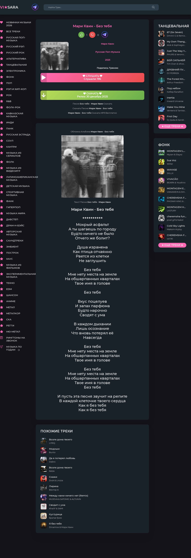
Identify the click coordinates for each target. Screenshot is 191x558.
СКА (8, 319)
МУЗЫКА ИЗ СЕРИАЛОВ (13, 154)
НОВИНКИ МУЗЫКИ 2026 (18, 24)
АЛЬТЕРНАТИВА (16, 58)
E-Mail (187, 548)
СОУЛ (9, 140)
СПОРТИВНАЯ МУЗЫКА (15, 194)
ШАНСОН (12, 295)
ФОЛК (10, 161)
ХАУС (9, 258)
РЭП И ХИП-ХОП (16, 89)
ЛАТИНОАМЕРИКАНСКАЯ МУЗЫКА (18, 178)
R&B (8, 101)
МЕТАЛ (10, 307)
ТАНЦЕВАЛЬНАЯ (16, 64)
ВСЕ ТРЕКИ (13, 31)
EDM (9, 289)
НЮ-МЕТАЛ (13, 331)
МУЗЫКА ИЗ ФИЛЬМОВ (13, 266)
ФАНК (10, 201)
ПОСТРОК (12, 252)
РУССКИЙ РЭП (15, 46)
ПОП (9, 83)
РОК (9, 95)
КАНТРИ (11, 146)
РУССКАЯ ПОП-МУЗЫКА (15, 39)
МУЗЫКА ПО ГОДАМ (14, 348)
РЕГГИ (10, 325)
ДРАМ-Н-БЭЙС (15, 225)
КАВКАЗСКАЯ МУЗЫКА (14, 115)
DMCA (3, 548)
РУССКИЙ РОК (15, 52)
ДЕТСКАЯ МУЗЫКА (18, 186)
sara (9, 7)
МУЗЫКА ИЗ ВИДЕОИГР (13, 169)
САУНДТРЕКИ (14, 240)
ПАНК (9, 128)
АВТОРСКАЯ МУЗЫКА (14, 233)
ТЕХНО (10, 282)
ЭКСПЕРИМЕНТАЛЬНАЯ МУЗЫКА (18, 275)
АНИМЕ (10, 301)
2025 (107, 59)
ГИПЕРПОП (13, 207)
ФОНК (10, 76)
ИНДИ (10, 122)
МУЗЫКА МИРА (15, 213)
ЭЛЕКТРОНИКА (15, 70)
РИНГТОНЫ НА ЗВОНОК (15, 339)
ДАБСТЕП (12, 219)
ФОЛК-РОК (13, 107)
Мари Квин (107, 43)
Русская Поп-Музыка (107, 52)
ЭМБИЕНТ (12, 246)
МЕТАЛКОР (13, 313)
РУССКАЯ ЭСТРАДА (18, 134)
